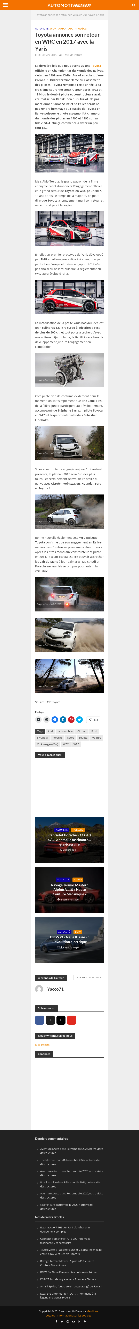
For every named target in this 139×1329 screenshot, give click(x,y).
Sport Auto (57, 28)
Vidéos (82, 28)
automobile (65, 731)
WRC (76, 744)
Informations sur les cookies (74, 1315)
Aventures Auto (49, 1149)
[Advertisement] (69, 789)
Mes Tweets (42, 1045)
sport (70, 737)
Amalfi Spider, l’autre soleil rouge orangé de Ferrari (70, 1286)
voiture (96, 737)
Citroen (81, 731)
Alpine (78, 879)
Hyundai (42, 737)
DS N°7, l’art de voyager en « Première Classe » (68, 1279)
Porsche (57, 737)
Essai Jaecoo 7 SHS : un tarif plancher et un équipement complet (65, 1229)
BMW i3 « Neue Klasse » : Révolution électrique (69, 939)
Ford (94, 731)
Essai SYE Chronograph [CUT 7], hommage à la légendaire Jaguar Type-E (68, 1296)
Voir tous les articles (89, 977)
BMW (78, 931)
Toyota (71, 28)
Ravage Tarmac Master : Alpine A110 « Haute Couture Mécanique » (69, 889)
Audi (50, 731)
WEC (66, 744)
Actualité (41, 28)
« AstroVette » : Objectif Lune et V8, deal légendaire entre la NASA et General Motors (71, 1252)
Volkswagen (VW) (47, 744)
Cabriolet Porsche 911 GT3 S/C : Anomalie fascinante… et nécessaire (69, 839)
